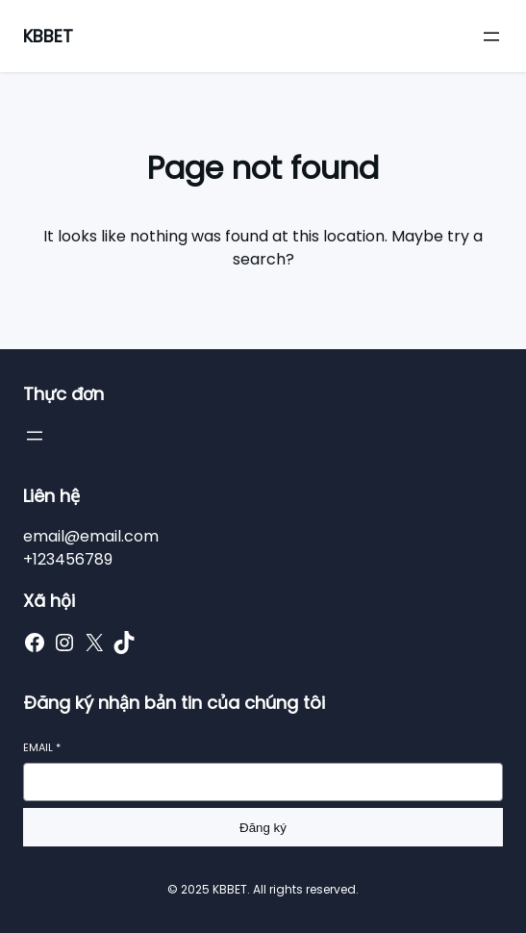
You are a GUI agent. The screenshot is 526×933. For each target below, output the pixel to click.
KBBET (48, 36)
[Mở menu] (491, 36)
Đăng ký (263, 827)
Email (42, 748)
